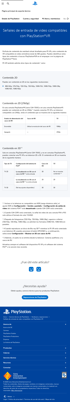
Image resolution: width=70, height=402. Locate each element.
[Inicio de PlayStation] (35, 3)
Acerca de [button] (35, 324)
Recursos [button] (35, 363)
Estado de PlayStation (11, 19)
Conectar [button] (35, 367)
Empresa (6, 339)
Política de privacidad (15, 399)
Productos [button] (35, 348)
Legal (5, 399)
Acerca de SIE (7, 327)
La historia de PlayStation (11, 342)
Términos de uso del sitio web (34, 399)
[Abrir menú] (2, 3)
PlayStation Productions (11, 336)
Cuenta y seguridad (31, 19)
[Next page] (67, 18)
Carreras (6, 330)
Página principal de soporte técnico (16, 11)
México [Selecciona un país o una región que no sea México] (9, 396)
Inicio (5, 317)
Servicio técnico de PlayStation (19, 317)
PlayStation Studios (9, 333)
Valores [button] (35, 353)
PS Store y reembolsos (51, 19)
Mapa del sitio (50, 399)
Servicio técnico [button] (35, 358)
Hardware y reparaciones (40, 317)
